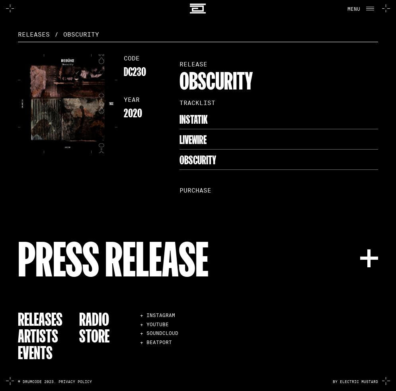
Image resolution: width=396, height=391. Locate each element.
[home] (198, 9)
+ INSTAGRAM (157, 315)
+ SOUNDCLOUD (159, 333)
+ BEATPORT (156, 342)
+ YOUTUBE (154, 324)
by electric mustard (355, 381)
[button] (360, 8)
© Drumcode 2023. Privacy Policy (55, 381)
